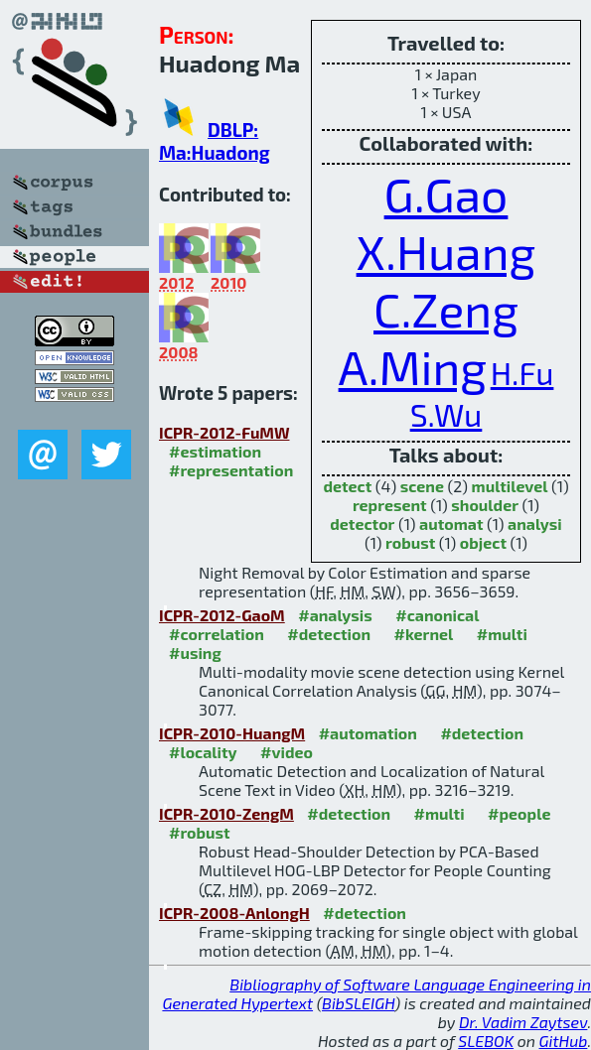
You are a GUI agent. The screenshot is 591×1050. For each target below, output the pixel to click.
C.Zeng (445, 308)
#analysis (335, 614)
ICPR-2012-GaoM (222, 614)
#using (195, 652)
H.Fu (522, 372)
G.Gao (446, 193)
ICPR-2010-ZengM (226, 813)
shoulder (484, 504)
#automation (368, 732)
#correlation (216, 633)
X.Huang (446, 251)
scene (422, 485)
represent (390, 504)
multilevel (510, 485)
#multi (502, 633)
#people (519, 813)
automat (451, 523)
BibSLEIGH (358, 1002)
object (483, 542)
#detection (328, 633)
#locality (203, 751)
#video (286, 751)
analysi (535, 523)
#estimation (215, 451)
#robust (199, 832)
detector (362, 523)
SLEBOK (486, 1040)
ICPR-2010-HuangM (232, 732)
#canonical (437, 614)
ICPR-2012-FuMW (224, 432)
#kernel (424, 633)
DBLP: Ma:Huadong (214, 141)
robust (410, 542)
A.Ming (413, 366)
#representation (231, 469)
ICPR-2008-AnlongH (234, 912)
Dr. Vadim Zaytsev (523, 1021)
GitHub (563, 1040)
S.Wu (446, 414)
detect (347, 485)
